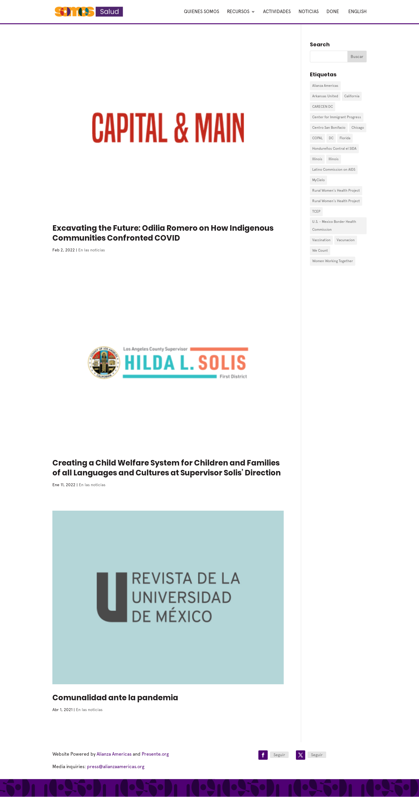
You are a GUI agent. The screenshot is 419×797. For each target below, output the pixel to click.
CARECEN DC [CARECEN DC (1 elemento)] (322, 107)
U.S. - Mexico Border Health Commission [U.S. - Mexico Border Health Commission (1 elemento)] (334, 226)
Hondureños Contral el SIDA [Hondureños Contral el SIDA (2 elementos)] (334, 149)
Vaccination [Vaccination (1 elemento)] (321, 240)
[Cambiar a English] (357, 16)
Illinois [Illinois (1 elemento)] (317, 159)
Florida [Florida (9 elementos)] (345, 138)
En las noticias (91, 250)
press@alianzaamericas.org (115, 766)
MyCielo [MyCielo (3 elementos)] (318, 180)
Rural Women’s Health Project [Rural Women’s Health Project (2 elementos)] (336, 190)
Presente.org (155, 754)
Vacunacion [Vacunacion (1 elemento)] (346, 240)
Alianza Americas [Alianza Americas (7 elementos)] (325, 86)
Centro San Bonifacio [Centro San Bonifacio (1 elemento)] (328, 128)
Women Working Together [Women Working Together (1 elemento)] (332, 261)
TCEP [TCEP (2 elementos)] (316, 211)
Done (332, 12)
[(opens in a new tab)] (168, 128)
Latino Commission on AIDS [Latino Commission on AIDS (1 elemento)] (333, 169)
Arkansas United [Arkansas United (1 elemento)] (325, 96)
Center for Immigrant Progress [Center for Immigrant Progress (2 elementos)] (336, 117)
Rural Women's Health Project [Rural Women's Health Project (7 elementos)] (336, 201)
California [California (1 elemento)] (351, 96)
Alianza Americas (114, 754)
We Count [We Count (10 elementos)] (320, 250)
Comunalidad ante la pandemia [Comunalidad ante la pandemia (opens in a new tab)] (115, 697)
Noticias (309, 12)
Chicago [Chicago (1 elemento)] (357, 128)
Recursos (238, 12)
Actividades (277, 12)
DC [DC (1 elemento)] (331, 138)
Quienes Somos (201, 12)
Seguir (279, 754)
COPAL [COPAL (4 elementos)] (317, 138)
